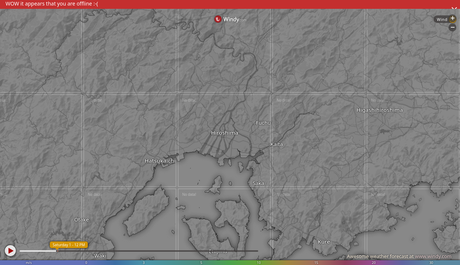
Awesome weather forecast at (399, 256)
